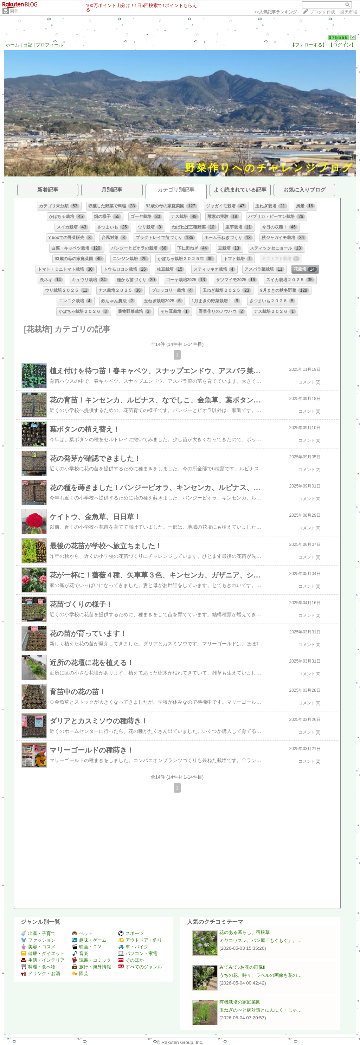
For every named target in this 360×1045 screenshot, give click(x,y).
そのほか (131, 960)
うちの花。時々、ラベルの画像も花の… (260, 975)
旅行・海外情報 (91, 966)
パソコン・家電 (138, 953)
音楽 (80, 953)
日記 (27, 44)
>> (275, 11)
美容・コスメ (38, 946)
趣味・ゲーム (89, 940)
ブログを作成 (322, 11)
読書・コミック (91, 960)
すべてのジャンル (140, 966)
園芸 (14, 11)
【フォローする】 (308, 44)
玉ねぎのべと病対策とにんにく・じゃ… (260, 1010)
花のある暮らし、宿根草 (244, 932)
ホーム (12, 44)
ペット (82, 933)
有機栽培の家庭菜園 (240, 1002)
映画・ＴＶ (87, 946)
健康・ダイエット (43, 953)
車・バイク (133, 946)
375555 (338, 37)
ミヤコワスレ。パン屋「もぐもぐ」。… (260, 940)
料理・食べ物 (38, 966)
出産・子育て (38, 933)
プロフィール (49, 44)
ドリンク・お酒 (40, 973)
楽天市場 (348, 11)
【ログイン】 (342, 44)
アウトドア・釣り (140, 940)
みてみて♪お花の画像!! (242, 967)
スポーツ (131, 933)
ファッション (38, 940)
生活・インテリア (43, 960)
